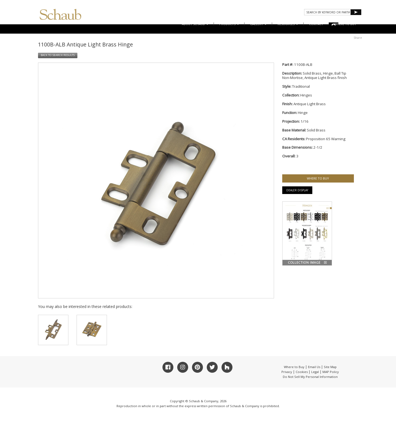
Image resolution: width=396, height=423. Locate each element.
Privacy (286, 372)
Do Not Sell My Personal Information (310, 377)
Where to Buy (294, 367)
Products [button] (229, 23)
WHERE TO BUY (345, 23)
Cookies (302, 372)
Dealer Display (297, 190)
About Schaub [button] (195, 23)
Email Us (314, 367)
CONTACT (316, 23)
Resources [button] (288, 23)
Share (358, 38)
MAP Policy (330, 372)
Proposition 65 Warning (325, 138)
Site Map (330, 367)
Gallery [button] (258, 23)
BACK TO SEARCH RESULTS (58, 55)
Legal (315, 372)
